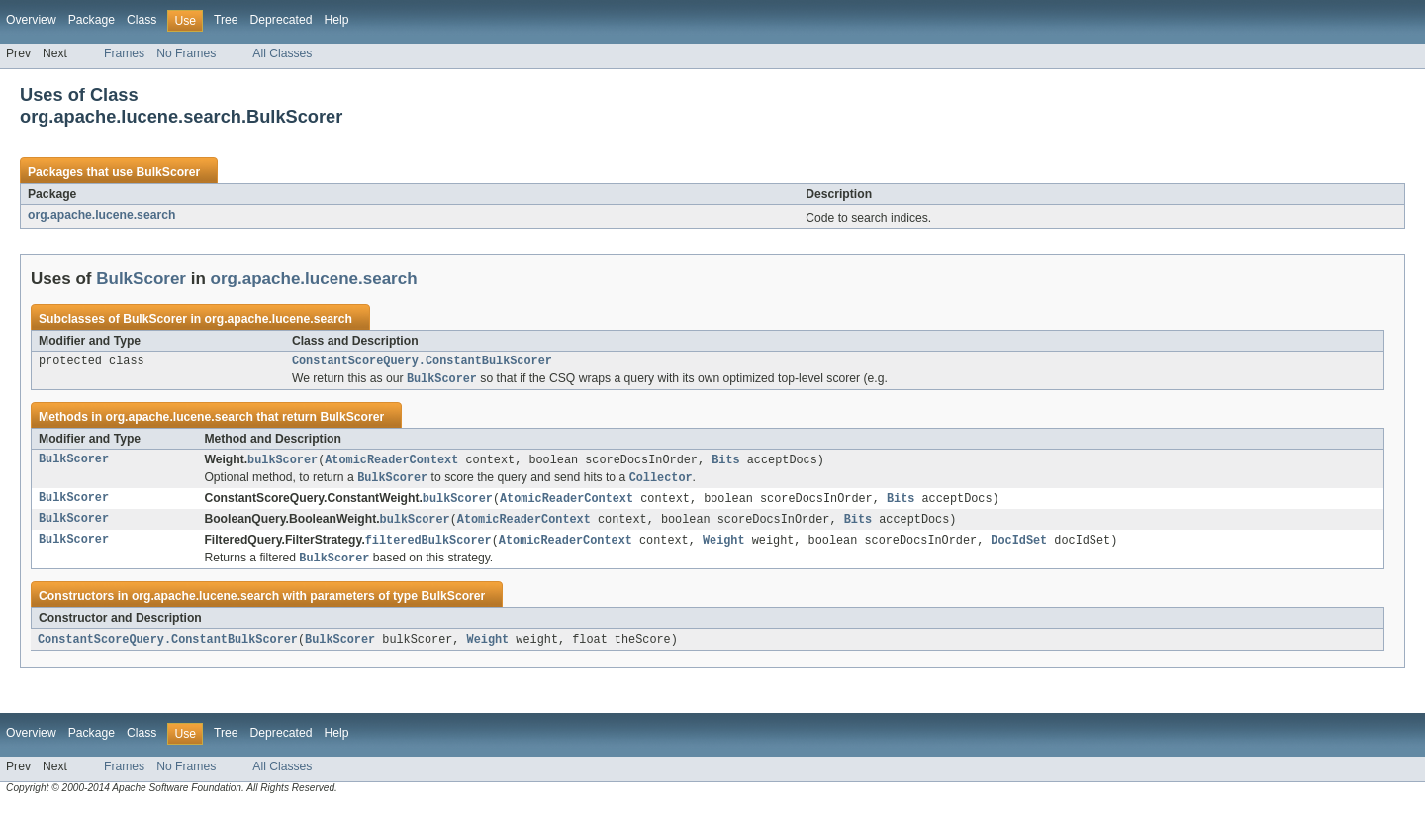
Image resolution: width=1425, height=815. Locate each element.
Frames (124, 53)
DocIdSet (1019, 548)
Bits (725, 463)
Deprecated (281, 20)
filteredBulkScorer (428, 548)
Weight (724, 548)
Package (91, 20)
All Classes (282, 53)
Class (141, 20)
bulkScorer (282, 463)
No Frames (186, 53)
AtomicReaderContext (391, 463)
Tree (226, 20)
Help (336, 20)
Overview (31, 20)
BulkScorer (168, 172)
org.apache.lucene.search (101, 215)
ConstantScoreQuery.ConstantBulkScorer (422, 362)
